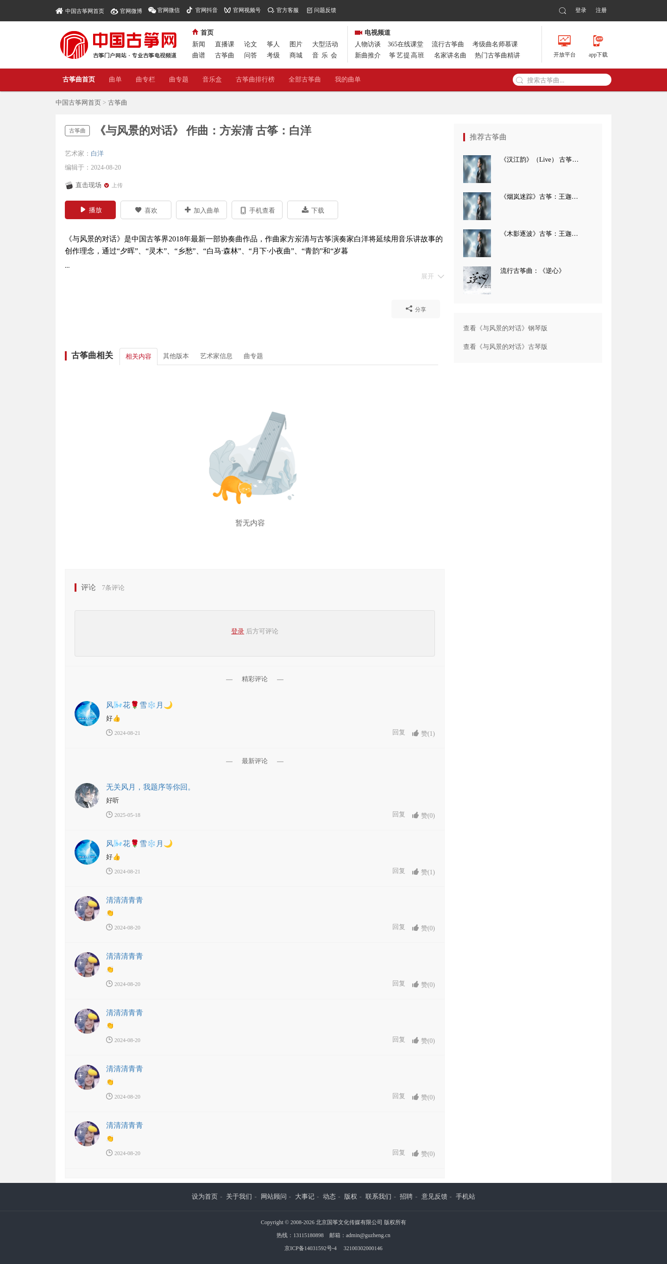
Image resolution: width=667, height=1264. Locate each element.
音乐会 (326, 55)
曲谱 (198, 55)
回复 (398, 732)
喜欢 (146, 210)
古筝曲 (224, 55)
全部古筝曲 (305, 79)
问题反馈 (325, 10)
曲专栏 (145, 79)
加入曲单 (202, 210)
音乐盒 (212, 79)
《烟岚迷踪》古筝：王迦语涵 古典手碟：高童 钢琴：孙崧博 (542, 196)
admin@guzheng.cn (368, 1235)
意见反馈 (434, 1196)
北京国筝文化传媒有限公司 (349, 1222)
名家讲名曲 (450, 55)
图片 (295, 44)
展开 (433, 276)
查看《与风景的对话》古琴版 (505, 346)
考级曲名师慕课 (495, 44)
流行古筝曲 (448, 44)
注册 (601, 10)
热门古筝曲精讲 (497, 55)
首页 (203, 32)
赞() (423, 733)
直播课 (224, 44)
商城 (295, 55)
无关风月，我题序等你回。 (150, 787)
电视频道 (372, 32)
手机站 (465, 1196)
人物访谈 (368, 44)
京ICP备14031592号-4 (310, 1248)
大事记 (305, 1196)
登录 (580, 10)
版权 (350, 1196)
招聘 (406, 1196)
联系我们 (378, 1196)
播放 (90, 209)
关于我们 (239, 1196)
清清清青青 (124, 900)
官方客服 (288, 10)
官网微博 (131, 11)
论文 (250, 44)
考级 (273, 55)
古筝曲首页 (79, 79)
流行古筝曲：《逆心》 (532, 270)
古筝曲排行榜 (255, 79)
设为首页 (205, 1196)
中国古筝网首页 (80, 10)
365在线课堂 (405, 44)
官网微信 (168, 10)
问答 (250, 55)
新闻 (198, 44)
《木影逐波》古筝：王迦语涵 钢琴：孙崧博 (542, 233)
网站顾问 (274, 1196)
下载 (313, 210)
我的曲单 (348, 79)
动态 (329, 1196)
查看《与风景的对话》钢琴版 (505, 328)
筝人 (273, 44)
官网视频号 (247, 10)
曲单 (115, 79)
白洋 (97, 153)
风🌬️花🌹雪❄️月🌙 (139, 705)
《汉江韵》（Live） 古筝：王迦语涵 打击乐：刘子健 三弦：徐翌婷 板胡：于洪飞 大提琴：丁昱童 (542, 159)
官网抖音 (206, 10)
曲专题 (179, 79)
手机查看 (257, 210)
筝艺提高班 (407, 55)
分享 (415, 308)
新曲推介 (368, 55)
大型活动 (325, 44)
